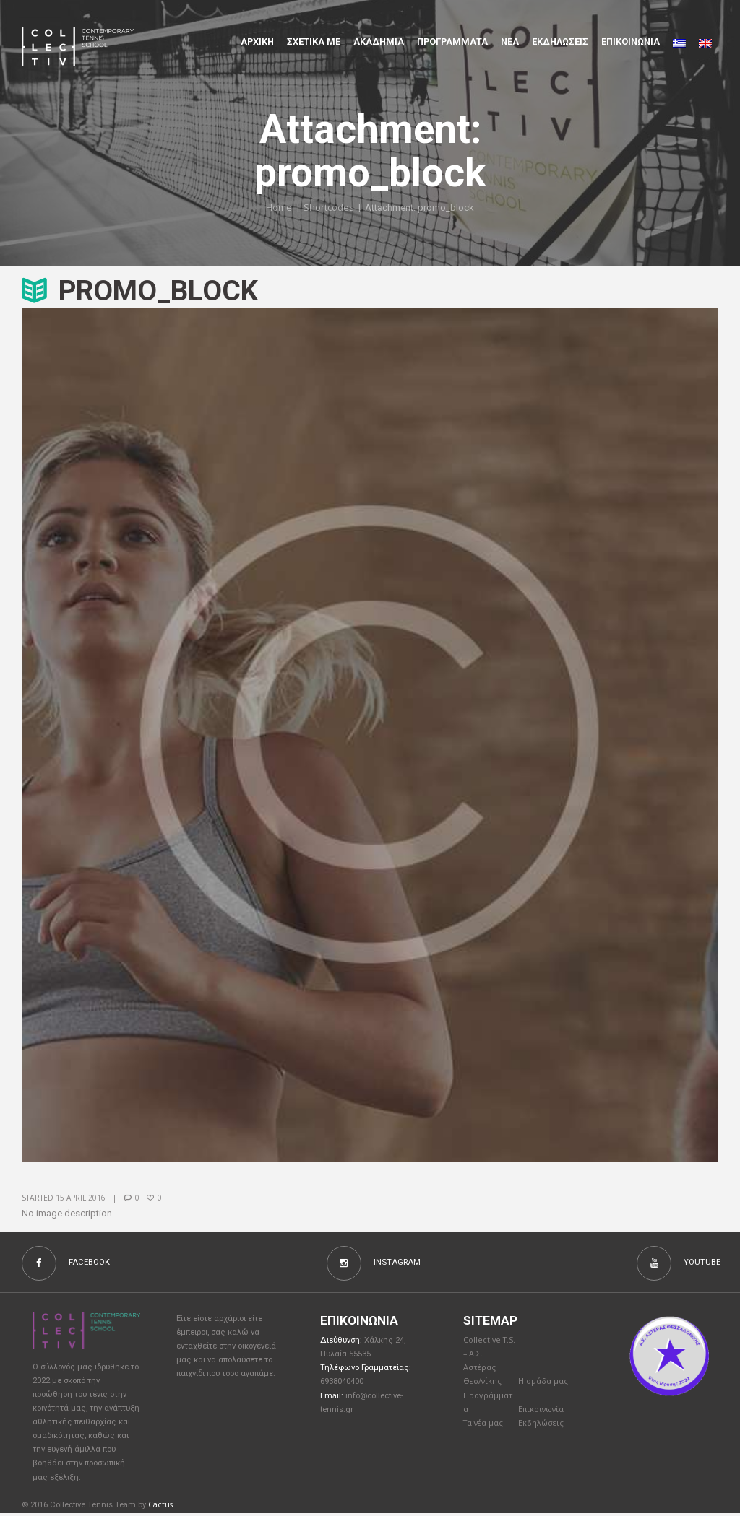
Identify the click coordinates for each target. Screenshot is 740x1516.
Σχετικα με (313, 41)
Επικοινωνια (630, 41)
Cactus (160, 1506)
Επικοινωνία (542, 1415)
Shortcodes (329, 207)
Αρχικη (257, 41)
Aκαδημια (378, 41)
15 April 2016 (81, 1198)
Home (279, 207)
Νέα (510, 41)
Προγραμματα (452, 41)
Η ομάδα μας (543, 1385)
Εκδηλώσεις (560, 41)
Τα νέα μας (484, 1429)
